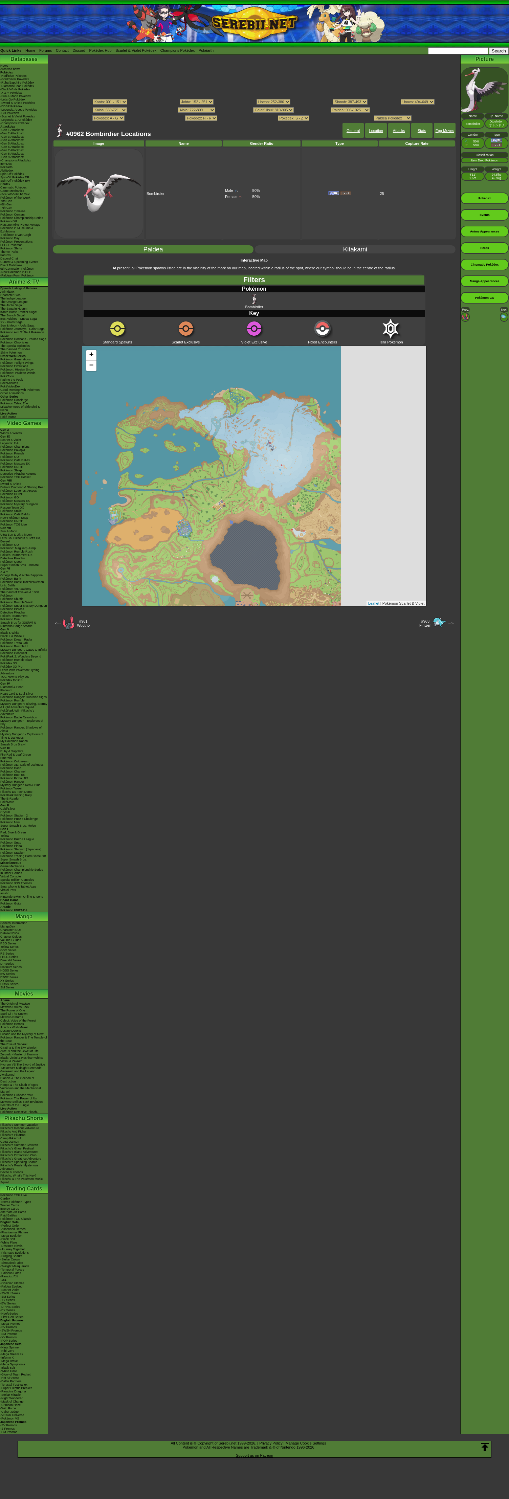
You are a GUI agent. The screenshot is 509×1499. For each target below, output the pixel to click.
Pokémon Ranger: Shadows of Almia (21, 729)
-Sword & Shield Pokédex (17, 103)
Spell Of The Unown (13, 1013)
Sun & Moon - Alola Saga (17, 325)
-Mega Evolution (11, 1235)
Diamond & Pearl (11, 687)
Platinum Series (11, 967)
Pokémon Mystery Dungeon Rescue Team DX (19, 505)
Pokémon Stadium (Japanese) (20, 849)
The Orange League (14, 302)
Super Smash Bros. (13, 859)
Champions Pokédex (177, 50)
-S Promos (7, 1428)
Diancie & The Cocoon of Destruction (17, 1079)
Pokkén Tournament (13, 616)
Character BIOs (10, 930)
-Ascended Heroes (13, 1229)
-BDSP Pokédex (11, 106)
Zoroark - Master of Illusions (19, 1054)
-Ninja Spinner (10, 1347)
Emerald (6, 758)
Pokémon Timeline (12, 211)
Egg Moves (445, 131)
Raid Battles (8, 1215)
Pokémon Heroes (12, 1024)
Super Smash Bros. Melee (18, 825)
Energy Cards (9, 1208)
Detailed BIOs (9, 933)
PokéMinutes (9, 383)
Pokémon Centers (12, 214)
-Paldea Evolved (11, 1286)
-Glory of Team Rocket (15, 1374)
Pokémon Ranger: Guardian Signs (23, 697)
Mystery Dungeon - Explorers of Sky (21, 722)
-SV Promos (8, 1327)
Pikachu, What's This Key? (18, 1175)
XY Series (7, 980)
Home (30, 50)
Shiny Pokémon (11, 352)
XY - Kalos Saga (11, 322)
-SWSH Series (10, 1293)
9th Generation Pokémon (17, 268)
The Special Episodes (15, 346)
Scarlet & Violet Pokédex (135, 50)
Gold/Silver (7, 808)
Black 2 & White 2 (12, 636)
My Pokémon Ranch (14, 741)
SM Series (7, 987)
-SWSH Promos (11, 1330)
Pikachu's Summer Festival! (19, 1145)
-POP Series (8, 1340)
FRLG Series (9, 957)
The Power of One (12, 1010)
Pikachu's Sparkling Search (18, 1162)
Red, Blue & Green (13, 832)
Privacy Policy (270, 1443)
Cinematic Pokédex (13, 187)
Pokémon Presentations (16, 241)
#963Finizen (425, 623)
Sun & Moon (8, 531)
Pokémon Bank (10, 578)
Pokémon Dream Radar (16, 639)
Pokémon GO (9, 456)
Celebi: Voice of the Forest (18, 1020)
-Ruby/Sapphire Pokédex (17, 82)
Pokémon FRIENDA (13, 910)
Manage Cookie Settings (306, 1443)
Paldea (153, 249)
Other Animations (12, 393)
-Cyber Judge (9, 1411)
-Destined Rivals (11, 1246)
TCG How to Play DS (14, 676)
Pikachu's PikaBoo (12, 1135)
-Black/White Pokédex (15, 89)
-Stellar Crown (10, 1259)
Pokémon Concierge (14, 400)
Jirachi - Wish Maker (14, 1027)
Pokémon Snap (10, 842)
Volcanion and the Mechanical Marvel (20, 1090)
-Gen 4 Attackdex (12, 140)
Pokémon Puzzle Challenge (19, 819)
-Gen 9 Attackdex (12, 157)
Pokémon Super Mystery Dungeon (23, 605)
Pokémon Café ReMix (15, 460)
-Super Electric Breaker (16, 1388)
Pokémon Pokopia (12, 450)
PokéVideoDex (10, 386)
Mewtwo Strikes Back (14, 1007)
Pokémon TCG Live (13, 524)
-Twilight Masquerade (14, 1266)
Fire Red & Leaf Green (15, 754)
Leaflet (373, 603)
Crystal (5, 812)
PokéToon (7, 376)
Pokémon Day (10, 238)
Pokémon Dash (10, 768)
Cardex (5, 184)
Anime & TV (24, 282)
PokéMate (7, 802)
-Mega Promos (10, 1323)
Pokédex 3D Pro (11, 666)
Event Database (11, 265)
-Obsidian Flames (12, 1283)
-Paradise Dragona (13, 1391)
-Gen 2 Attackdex (12, 133)
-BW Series (8, 1303)
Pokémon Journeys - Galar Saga (22, 329)
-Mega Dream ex (11, 1354)
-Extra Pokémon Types (15, 1202)
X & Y (4, 572)
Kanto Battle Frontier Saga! (18, 312)
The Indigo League (13, 298)
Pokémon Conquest (13, 653)
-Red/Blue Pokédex (13, 75)
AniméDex (7, 291)
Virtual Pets (8, 890)
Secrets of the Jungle (14, 1105)
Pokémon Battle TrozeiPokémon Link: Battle (22, 583)
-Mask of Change (12, 1401)
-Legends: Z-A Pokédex (16, 119)
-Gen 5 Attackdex (12, 143)
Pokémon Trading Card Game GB (23, 856)
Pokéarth (206, 50)
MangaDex (7, 926)
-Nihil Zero (7, 1350)
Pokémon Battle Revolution (18, 717)
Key (254, 313)
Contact (62, 50)
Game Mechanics (12, 191)
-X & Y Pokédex (11, 92)
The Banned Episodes (15, 349)
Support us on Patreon (254, 1455)
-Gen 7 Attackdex (12, 150)
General (353, 131)
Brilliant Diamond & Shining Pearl (22, 487)
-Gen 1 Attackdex (12, 130)
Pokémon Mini (10, 822)
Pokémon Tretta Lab (14, 643)
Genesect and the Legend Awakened (18, 1073)
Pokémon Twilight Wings (17, 362)
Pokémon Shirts (11, 248)
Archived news (10, 69)
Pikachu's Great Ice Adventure (20, 1158)
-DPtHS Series (10, 1306)
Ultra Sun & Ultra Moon (16, 534)
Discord (79, 50)
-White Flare (8, 1242)
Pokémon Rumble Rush (16, 551)
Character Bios (10, 295)
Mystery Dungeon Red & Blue (20, 785)
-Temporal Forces (12, 1269)
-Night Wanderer (11, 1398)
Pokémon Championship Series (21, 218)
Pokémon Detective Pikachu (19, 1112)
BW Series (7, 974)
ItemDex (6, 163)
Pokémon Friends (12, 453)
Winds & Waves (11, 433)
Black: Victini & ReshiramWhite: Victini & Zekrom (21, 1059)
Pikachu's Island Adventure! (19, 1152)
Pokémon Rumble (12, 700)
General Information (13, 923)
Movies (24, 994)
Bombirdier (254, 301)
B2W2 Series (9, 977)
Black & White (9, 632)
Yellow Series (9, 946)
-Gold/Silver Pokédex (14, 79)
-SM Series (8, 1296)
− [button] (91, 366)
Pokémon (254, 289)
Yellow (4, 835)
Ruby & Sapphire (11, 751)
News (4, 65)
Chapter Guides (11, 936)
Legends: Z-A (9, 443)
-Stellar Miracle (10, 1394)
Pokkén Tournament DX (16, 555)
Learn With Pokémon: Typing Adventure (19, 671)
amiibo (4, 893)
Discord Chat (9, 258)
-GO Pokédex (9, 113)
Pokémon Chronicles (14, 342)
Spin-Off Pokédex (12, 174)
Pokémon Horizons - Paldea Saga (23, 339)
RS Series (7, 953)
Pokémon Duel (10, 619)
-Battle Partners (11, 1381)
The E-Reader (10, 798)
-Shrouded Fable (11, 1263)
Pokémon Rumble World (16, 602)
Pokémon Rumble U (14, 646)
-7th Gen (6, 207)
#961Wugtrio (83, 623)
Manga (24, 916)
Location (376, 131)
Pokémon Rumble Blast (16, 660)
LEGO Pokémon (11, 245)
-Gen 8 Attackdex (12, 153)
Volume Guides (10, 940)
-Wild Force (8, 1408)
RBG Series (8, 943)
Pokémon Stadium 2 (14, 815)
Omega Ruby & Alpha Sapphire (21, 575)
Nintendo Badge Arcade (16, 626)
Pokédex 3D (8, 663)
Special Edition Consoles (17, 879)
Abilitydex (7, 170)
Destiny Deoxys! (11, 1030)
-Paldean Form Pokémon (17, 275)
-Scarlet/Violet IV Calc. (15, 194)
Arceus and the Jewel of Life (19, 1051)
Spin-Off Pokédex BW (15, 180)
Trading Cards (24, 1188)
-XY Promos (8, 1337)
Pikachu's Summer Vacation (19, 1124)
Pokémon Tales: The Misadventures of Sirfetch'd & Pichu (20, 407)
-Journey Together (12, 1249)
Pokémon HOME (11, 494)
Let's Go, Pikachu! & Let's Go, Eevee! (20, 539)
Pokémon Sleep (11, 470)
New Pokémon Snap (14, 517)
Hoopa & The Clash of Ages (19, 1085)
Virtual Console (10, 876)
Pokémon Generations (15, 359)
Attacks (399, 131)
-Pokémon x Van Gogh (15, 235)
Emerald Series (10, 960)
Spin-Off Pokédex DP (14, 177)
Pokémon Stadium (12, 852)
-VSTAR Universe (12, 1415)
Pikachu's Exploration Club (18, 1155)
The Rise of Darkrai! (13, 1044)
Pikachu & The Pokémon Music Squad (21, 1180)
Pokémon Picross (12, 609)
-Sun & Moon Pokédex (15, 96)
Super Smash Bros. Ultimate (19, 565)
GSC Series (8, 950)
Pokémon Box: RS (12, 775)
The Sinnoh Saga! (12, 315)
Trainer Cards (9, 1205)
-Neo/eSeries (9, 1313)
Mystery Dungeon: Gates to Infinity (23, 649)
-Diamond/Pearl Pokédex (17, 86)
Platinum (6, 690)
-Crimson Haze (10, 1405)
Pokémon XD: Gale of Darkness (22, 764)
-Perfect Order (10, 1225)
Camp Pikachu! (10, 1138)
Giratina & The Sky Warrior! (19, 1047)
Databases (24, 59)
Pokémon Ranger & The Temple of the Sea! (23, 1039)
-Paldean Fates (10, 1273)
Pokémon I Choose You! (16, 1095)
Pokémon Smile (11, 511)
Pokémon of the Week (15, 197)
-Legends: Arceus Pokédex (18, 109)
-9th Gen (6, 201)
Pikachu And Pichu (13, 1131)
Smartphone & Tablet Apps (18, 886)
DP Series (7, 963)
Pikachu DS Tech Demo (16, 791)
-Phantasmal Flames (14, 1232)
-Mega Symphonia (12, 1364)
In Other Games (11, 873)
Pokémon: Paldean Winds (18, 373)
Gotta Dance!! (9, 1141)
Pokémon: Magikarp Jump (18, 548)
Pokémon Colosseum (14, 761)
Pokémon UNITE (11, 467)
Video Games (24, 423)
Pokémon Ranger (12, 781)
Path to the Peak (11, 379)
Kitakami (355, 249)
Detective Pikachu (12, 558)
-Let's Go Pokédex (12, 99)
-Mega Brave (9, 1361)
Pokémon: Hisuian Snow (17, 369)
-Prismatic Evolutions (14, 1252)
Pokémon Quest (11, 561)
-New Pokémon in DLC (15, 272)
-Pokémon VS (9, 1418)
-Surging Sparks (11, 1256)
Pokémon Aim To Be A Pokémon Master (22, 334)
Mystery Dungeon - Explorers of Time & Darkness (21, 736)
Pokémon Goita (10, 903)
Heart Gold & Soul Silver (17, 693)
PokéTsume (8, 417)
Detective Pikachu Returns (18, 473)
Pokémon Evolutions (14, 366)
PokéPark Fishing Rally (16, 795)
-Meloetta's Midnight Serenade (21, 1068)
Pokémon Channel (12, 771)
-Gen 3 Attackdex (12, 136)
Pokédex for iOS (11, 680)
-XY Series (7, 1300)
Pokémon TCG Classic (15, 1219)
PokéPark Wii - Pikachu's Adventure (17, 712)
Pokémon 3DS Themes (16, 883)
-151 (3, 1279)
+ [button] (91, 355)
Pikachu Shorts (24, 1118)
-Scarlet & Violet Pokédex (17, 116)
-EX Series (7, 1310)
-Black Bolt (7, 1239)
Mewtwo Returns (11, 1017)
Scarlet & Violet (10, 440)
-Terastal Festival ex (13, 1384)
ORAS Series (9, 984)
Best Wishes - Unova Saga (18, 318)
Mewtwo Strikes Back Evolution (21, 1101)
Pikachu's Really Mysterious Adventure (19, 1167)
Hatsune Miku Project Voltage (20, 224)
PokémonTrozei (11, 788)
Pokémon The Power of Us (18, 1098)
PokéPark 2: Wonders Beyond (20, 656)
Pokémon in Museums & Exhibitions (17, 229)
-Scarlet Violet (9, 1290)
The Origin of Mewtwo (15, 1003)
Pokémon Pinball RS (14, 778)
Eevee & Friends (11, 1172)
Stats (422, 131)
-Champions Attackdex (15, 160)
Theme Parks (9, 251)
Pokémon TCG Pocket (15, 477)
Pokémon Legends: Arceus (18, 490)
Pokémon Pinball (11, 846)
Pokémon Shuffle (11, 599)
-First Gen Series (11, 1317)
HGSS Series (9, 970)
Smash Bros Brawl (12, 744)
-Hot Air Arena (9, 1378)
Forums (45, 50)
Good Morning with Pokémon (20, 389)
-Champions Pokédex (14, 123)
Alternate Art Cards (13, 1212)
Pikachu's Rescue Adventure (19, 1128)
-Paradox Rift (9, 1276)
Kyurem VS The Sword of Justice (22, 1064)
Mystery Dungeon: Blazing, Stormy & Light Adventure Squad (23, 705)
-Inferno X (7, 1357)
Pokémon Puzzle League (17, 839)
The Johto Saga (11, 305)
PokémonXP (8, 221)
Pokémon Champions (14, 446)
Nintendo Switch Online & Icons (21, 896)
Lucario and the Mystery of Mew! (22, 1034)
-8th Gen (6, 204)
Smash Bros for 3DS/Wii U (18, 622)
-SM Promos (8, 1334)
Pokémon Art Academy (15, 588)
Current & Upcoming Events (19, 262)
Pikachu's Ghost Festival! (17, 1148)
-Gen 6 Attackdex (12, 147)
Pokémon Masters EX (15, 463)
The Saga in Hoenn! (13, 308)
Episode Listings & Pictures (18, 288)
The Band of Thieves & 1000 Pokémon (19, 593)
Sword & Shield (10, 484)
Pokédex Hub (100, 50)
